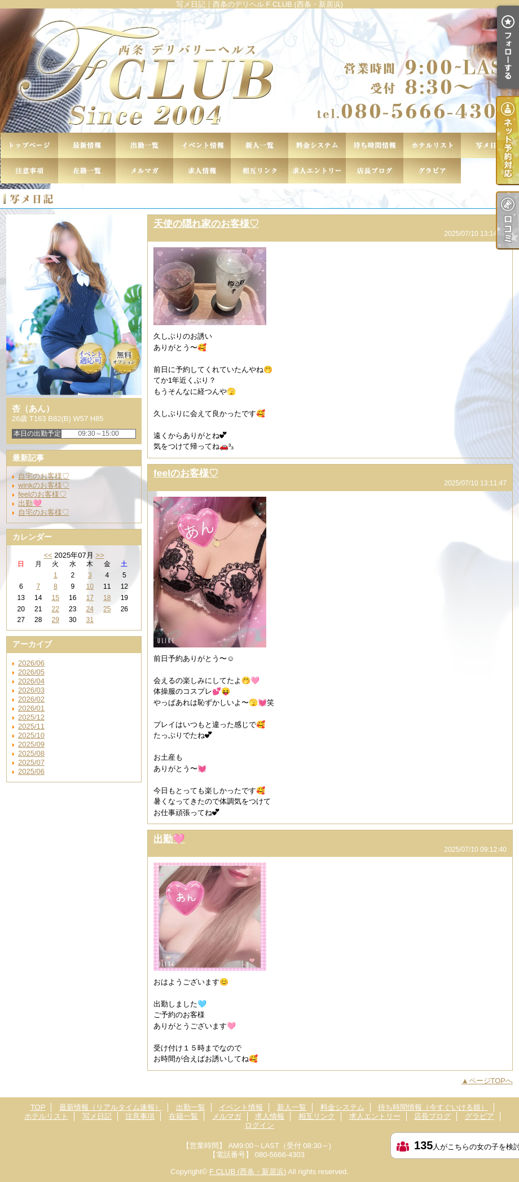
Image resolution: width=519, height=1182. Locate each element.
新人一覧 (259, 145)
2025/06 (31, 771)
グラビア (432, 170)
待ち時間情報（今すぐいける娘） (374, 145)
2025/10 (31, 735)
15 (55, 598)
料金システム (317, 145)
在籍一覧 (87, 170)
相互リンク (259, 170)
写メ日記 (489, 145)
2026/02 (31, 699)
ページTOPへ (491, 1080)
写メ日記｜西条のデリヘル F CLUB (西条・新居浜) (259, 70)
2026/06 (31, 663)
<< (47, 555)
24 (90, 609)
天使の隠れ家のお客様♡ (206, 223)
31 (90, 620)
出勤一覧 (144, 145)
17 (90, 598)
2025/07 (31, 762)
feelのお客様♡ (42, 494)
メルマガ (144, 170)
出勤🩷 (30, 503)
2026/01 (31, 708)
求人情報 (202, 170)
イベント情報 (202, 145)
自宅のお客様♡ (43, 476)
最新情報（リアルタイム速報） (87, 145)
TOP (29, 145)
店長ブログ (374, 170)
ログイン (259, 1125)
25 (107, 609)
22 (55, 609)
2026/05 (31, 672)
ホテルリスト (432, 145)
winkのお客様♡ (43, 485)
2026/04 (31, 681)
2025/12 (31, 717)
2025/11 (31, 726)
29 (55, 620)
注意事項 (29, 170)
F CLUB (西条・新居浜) (248, 1171)
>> (99, 555)
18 (107, 598)
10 (90, 586)
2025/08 (31, 753)
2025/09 (31, 744)
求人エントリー (317, 170)
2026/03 (31, 690)
